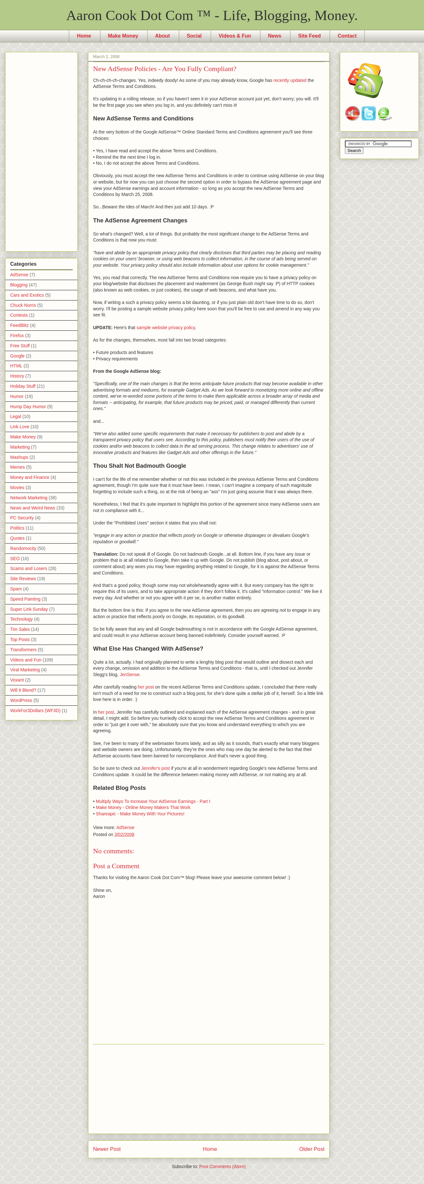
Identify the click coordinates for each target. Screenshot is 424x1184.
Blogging (19, 284)
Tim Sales (20, 629)
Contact (347, 36)
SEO (15, 558)
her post (146, 686)
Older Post (312, 1149)
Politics (17, 528)
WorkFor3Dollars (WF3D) (35, 710)
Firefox (17, 335)
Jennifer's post (155, 768)
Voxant (17, 679)
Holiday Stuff (22, 386)
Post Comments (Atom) (222, 1166)
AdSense (125, 827)
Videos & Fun (235, 36)
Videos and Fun (25, 659)
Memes (17, 467)
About (162, 36)
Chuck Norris (23, 305)
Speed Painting (25, 599)
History (17, 376)
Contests (19, 315)
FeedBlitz (19, 325)
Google (17, 355)
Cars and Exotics (27, 295)
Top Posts (20, 639)
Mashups (19, 457)
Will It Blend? (23, 690)
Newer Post (107, 1149)
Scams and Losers (28, 568)
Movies (17, 487)
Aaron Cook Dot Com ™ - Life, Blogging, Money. (212, 15)
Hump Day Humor (28, 406)
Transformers (23, 649)
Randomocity (23, 548)
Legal (15, 416)
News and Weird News (32, 507)
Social (194, 36)
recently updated (290, 80)
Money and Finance (29, 477)
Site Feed (309, 36)
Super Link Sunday (29, 609)
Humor (17, 396)
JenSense (130, 674)
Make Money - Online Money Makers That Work (143, 807)
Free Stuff (20, 345)
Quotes (17, 538)
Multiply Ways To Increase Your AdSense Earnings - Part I (153, 801)
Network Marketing (29, 497)
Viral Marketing (25, 669)
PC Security (22, 517)
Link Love (19, 426)
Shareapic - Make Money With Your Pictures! (140, 813)
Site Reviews (23, 578)
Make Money (123, 36)
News (274, 36)
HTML (16, 365)
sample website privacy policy (165, 327)
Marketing (20, 447)
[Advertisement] (209, 1089)
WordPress (21, 700)
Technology (21, 619)
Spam (16, 588)
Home (84, 36)
